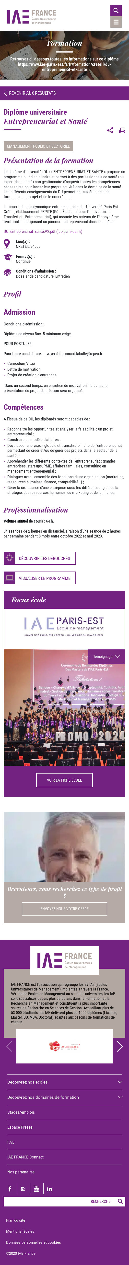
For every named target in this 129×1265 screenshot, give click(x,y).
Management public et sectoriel (38, 146)
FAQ (10, 1142)
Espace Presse (19, 1127)
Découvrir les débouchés (44, 558)
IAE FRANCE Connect (25, 1157)
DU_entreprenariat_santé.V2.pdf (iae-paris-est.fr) (43, 231)
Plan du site (15, 1220)
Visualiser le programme (44, 578)
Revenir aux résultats (30, 93)
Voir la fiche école (64, 780)
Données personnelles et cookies (33, 1242)
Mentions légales (20, 1231)
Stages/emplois (21, 1112)
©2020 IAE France (20, 1253)
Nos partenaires (21, 1172)
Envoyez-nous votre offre (64, 909)
